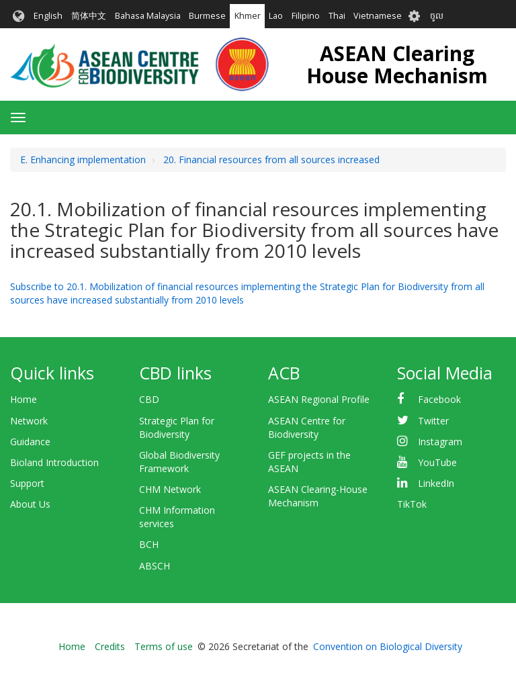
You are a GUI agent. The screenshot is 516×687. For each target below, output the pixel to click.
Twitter (433, 420)
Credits (110, 646)
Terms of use (163, 646)
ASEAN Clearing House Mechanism (397, 64)
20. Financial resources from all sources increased (271, 159)
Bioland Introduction (54, 462)
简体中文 (88, 15)
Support (27, 483)
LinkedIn (436, 483)
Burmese (207, 15)
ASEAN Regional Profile (319, 399)
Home (23, 399)
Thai (337, 15)
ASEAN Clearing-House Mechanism (318, 496)
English (48, 15)
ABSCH (154, 565)
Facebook (439, 399)
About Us (30, 504)
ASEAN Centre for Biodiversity (306, 427)
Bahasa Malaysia (148, 15)
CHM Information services (177, 517)
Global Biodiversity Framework (179, 462)
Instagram (440, 441)
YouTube (437, 462)
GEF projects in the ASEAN (309, 462)
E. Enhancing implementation (83, 159)
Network (29, 420)
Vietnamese (377, 15)
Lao (276, 15)
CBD (149, 399)
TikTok (412, 504)
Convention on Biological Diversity (387, 646)
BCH (149, 544)
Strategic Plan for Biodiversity (176, 427)
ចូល (436, 15)
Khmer (247, 15)
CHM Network (170, 489)
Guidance (30, 441)
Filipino (306, 15)
